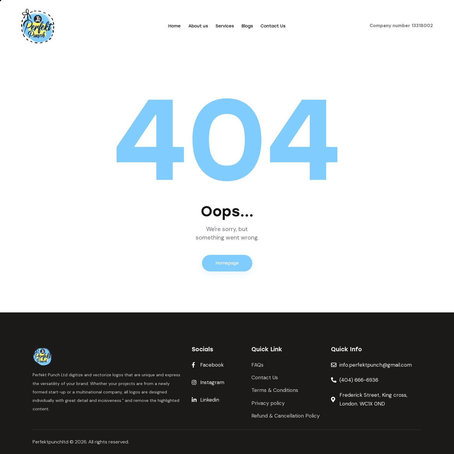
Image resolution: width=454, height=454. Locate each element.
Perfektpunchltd (50, 442)
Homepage (227, 263)
